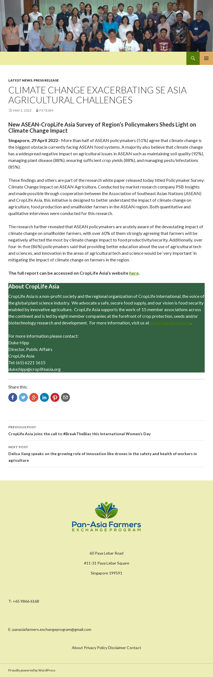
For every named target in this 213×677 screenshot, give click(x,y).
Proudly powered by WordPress (31, 670)
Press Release (46, 80)
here (134, 272)
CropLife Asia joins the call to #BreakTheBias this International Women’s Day (106, 430)
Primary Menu (206, 58)
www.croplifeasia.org (170, 322)
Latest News (20, 80)
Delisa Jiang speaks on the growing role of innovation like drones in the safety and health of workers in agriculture (106, 453)
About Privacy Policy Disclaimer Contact (106, 647)
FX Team (46, 110)
